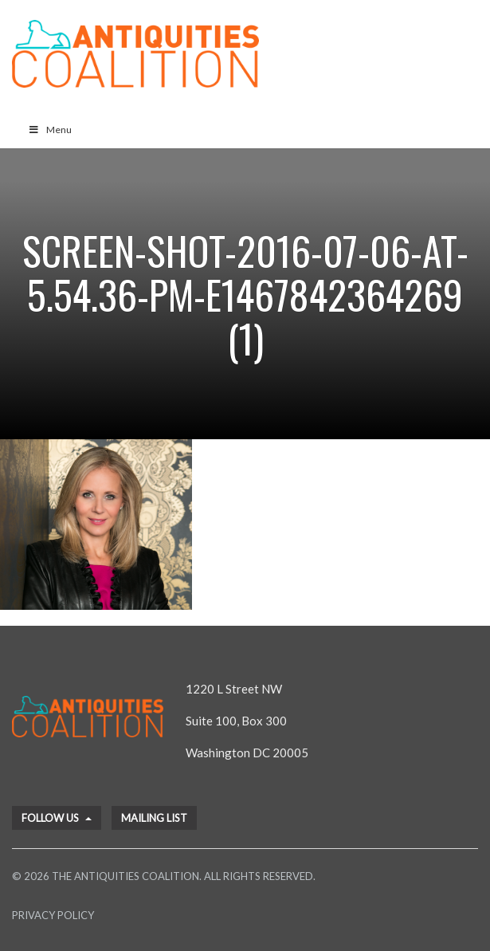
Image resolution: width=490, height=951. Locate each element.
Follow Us (57, 817)
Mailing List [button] (154, 817)
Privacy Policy (53, 915)
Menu (50, 130)
